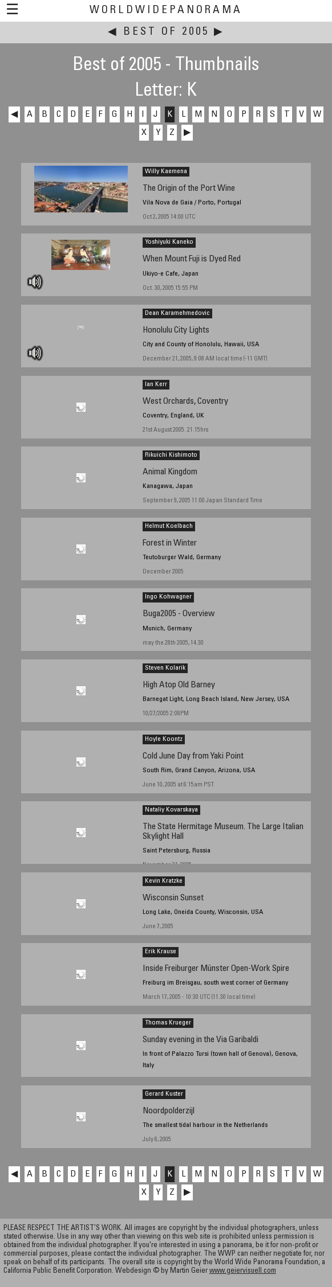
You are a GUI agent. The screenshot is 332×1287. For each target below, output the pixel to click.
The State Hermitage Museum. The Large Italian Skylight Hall (223, 832)
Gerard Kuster (164, 1094)
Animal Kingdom (170, 472)
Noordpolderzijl (169, 1111)
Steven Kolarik (165, 668)
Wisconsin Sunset (173, 898)
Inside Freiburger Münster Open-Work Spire (216, 969)
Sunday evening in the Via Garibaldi (200, 1040)
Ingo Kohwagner (168, 596)
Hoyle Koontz (164, 739)
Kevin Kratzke (164, 881)
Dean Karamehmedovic (177, 313)
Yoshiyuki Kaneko (169, 242)
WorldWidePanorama (166, 10)
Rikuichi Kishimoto (171, 455)
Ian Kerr (156, 384)
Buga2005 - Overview (178, 614)
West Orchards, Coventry (185, 401)
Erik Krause (160, 951)
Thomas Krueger (168, 1022)
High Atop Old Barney (179, 685)
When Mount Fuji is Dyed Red (192, 259)
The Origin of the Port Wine (189, 189)
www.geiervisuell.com (242, 1271)
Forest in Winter (170, 543)
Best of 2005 (166, 32)
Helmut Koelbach (169, 526)
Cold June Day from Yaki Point (193, 756)
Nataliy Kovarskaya (171, 809)
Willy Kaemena (166, 171)
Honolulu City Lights (176, 330)
